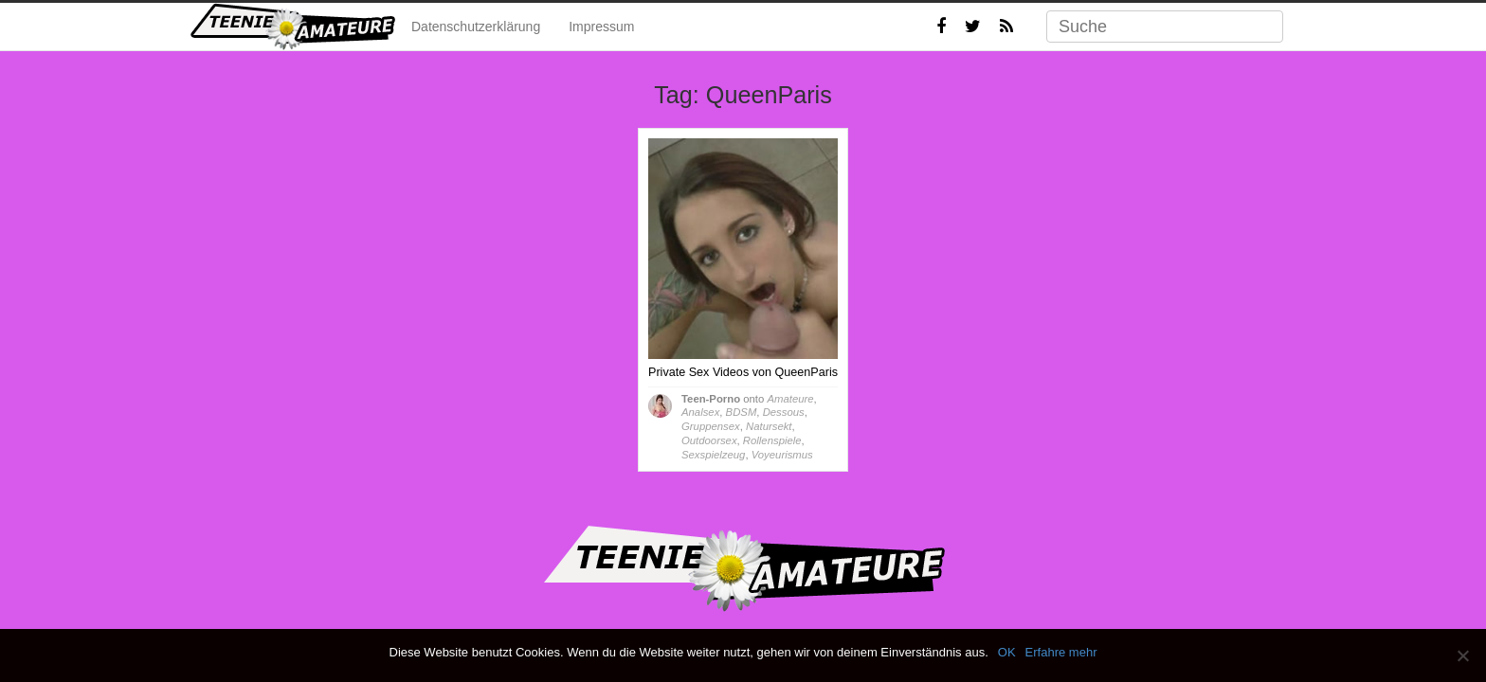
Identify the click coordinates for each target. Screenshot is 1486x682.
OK (1007, 652)
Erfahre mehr (1061, 652)
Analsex (700, 412)
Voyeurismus (782, 454)
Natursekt (768, 426)
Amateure (790, 398)
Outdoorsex (709, 440)
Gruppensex (710, 426)
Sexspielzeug (713, 454)
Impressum (601, 26)
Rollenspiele (772, 440)
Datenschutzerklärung (475, 26)
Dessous (784, 412)
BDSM (741, 412)
